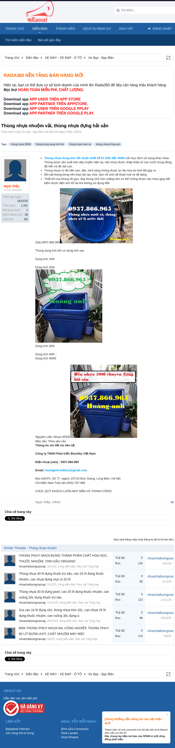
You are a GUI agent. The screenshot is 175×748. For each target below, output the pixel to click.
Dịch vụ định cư (97, 28)
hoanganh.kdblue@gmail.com (66, 470)
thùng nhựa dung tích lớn (49, 144)
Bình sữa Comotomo (75, 729)
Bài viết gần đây (49, 40)
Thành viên (65, 28)
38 (26, 214)
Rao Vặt (126, 28)
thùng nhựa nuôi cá (79, 144)
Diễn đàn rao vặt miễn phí (20, 698)
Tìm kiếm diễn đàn (18, 40)
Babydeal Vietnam (18, 729)
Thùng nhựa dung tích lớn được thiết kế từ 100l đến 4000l (84, 158)
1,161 (24, 205)
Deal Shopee (69, 737)
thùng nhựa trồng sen (107, 144)
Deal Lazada (69, 733)
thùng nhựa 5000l (20, 144)
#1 (172, 502)
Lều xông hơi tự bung (20, 733)
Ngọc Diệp (65, 131)
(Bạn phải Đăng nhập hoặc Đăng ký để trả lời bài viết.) (144, 539)
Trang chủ (14, 28)
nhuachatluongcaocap (32, 566)
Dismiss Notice (167, 714)
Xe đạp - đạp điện (33, 131)
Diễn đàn (39, 28)
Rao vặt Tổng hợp (88, 566)
